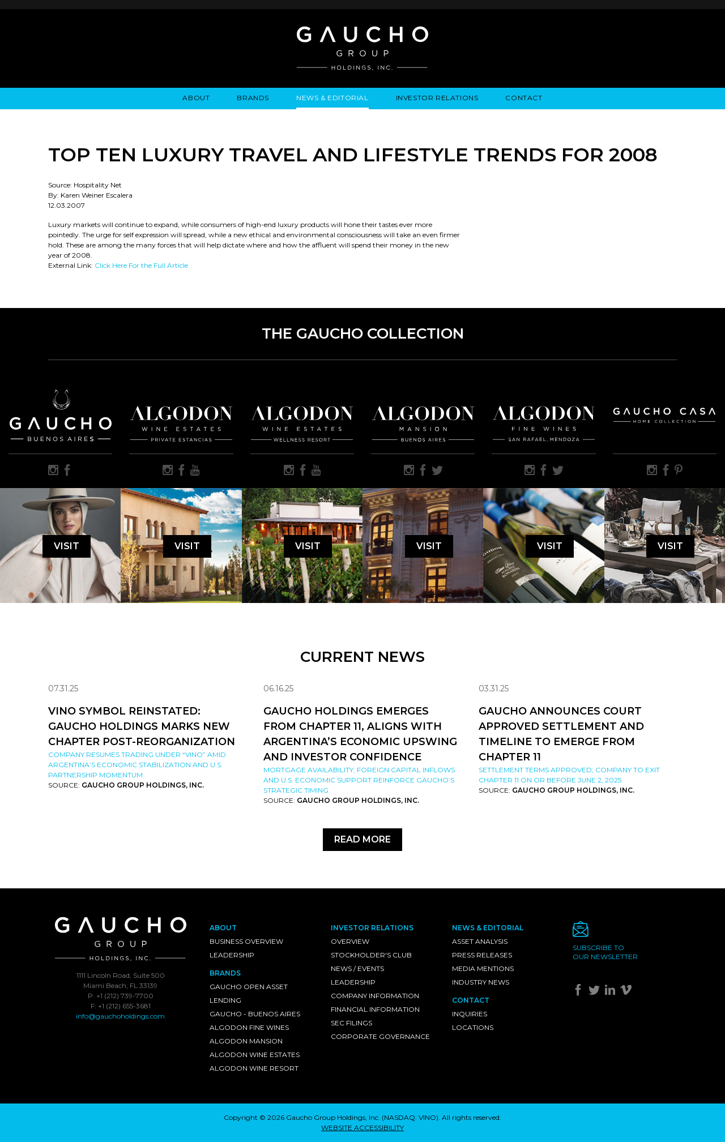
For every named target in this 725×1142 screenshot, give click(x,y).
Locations (472, 1027)
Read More (362, 839)
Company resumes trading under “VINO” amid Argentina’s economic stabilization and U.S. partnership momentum (137, 764)
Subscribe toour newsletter (605, 952)
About (196, 97)
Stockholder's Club (371, 955)
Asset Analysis (480, 941)
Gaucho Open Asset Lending (249, 993)
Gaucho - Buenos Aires (255, 1014)
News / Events (357, 968)
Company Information (375, 995)
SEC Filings (351, 1023)
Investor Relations (437, 97)
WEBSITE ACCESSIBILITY (362, 1127)
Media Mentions (483, 968)
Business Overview (246, 941)
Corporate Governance (380, 1036)
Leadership (232, 955)
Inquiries (469, 1014)
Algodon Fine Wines (249, 1027)
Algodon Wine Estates (255, 1054)
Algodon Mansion (246, 1041)
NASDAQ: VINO (410, 1117)
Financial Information (375, 1009)
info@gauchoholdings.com (120, 1016)
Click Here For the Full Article (141, 265)
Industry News (480, 982)
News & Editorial (332, 97)
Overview (350, 941)
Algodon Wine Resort (254, 1068)
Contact (523, 97)
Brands (253, 97)
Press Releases (482, 955)
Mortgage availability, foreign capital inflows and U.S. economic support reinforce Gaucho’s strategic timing (359, 779)
